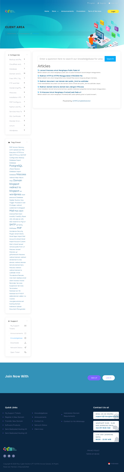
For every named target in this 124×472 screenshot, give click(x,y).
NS (19, 291)
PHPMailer (12, 228)
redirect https (14, 177)
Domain (17, 180)
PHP (19, 227)
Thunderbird (13, 275)
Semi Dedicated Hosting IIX (16, 429)
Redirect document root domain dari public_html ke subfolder (63, 81)
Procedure (18, 203)
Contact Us (39, 421)
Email (18, 273)
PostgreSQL (16, 165)
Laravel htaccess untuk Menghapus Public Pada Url (59, 70)
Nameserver (13, 291)
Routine (17, 200)
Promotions (81, 11)
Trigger (11, 203)
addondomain (14, 296)
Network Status (18, 347)
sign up (94, 378)
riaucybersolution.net (16, 301)
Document (12, 309)
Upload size (17, 150)
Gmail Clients (19, 234)
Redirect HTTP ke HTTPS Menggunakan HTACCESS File (60, 76)
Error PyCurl (21, 222)
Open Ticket (18, 352)
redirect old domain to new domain (17, 259)
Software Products (12, 425)
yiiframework (13, 254)
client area (39, 429)
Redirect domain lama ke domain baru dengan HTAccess (61, 87)
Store (55, 11)
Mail (11, 210)
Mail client (19, 211)
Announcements (67, 11)
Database (19, 197)
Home (47, 11)
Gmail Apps (13, 236)
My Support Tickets (18, 327)
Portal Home (12, 33)
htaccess (21, 174)
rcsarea (12, 299)
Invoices (16, 280)
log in (108, 378)
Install (15, 222)
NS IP (22, 293)
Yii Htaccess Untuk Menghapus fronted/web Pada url (59, 92)
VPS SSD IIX (16, 219)
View (22, 200)
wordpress (15, 194)
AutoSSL (12, 216)
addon (21, 296)
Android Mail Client (15, 214)
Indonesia (113, 463)
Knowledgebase (24, 33)
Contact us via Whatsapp (74, 421)
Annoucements (40, 417)
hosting (11, 304)
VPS (10, 219)
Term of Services (94, 11)
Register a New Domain (14, 417)
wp (21, 191)
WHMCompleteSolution (82, 101)
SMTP (12, 224)
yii (16, 252)
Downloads (18, 342)
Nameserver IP (14, 293)
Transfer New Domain (14, 421)
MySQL (11, 200)
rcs (25, 296)
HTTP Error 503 (17, 155)
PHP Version (13, 147)
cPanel (11, 169)
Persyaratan (21, 309)
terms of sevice (92, 454)
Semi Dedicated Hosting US (16, 433)
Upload (18, 306)
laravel (21, 244)
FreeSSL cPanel (21, 216)
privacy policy (93, 450)
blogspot (14, 183)
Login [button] (113, 11)
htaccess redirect (15, 267)
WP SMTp (19, 225)
